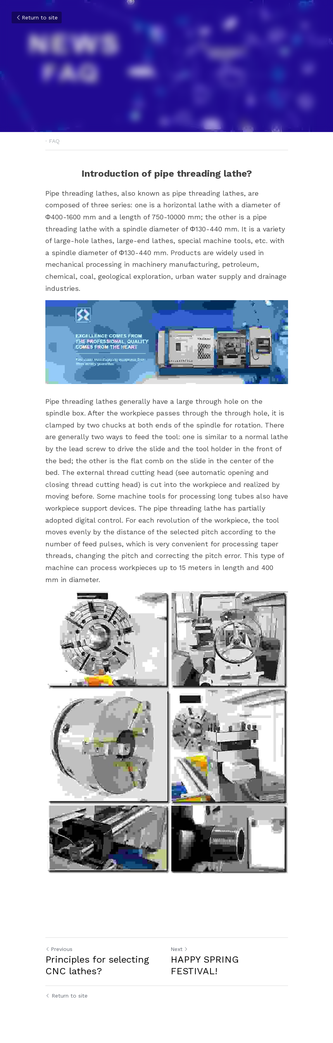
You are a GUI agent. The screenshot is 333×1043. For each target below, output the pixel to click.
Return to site (37, 17)
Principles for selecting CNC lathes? (97, 965)
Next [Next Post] (179, 949)
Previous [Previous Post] (58, 949)
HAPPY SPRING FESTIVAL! (205, 965)
